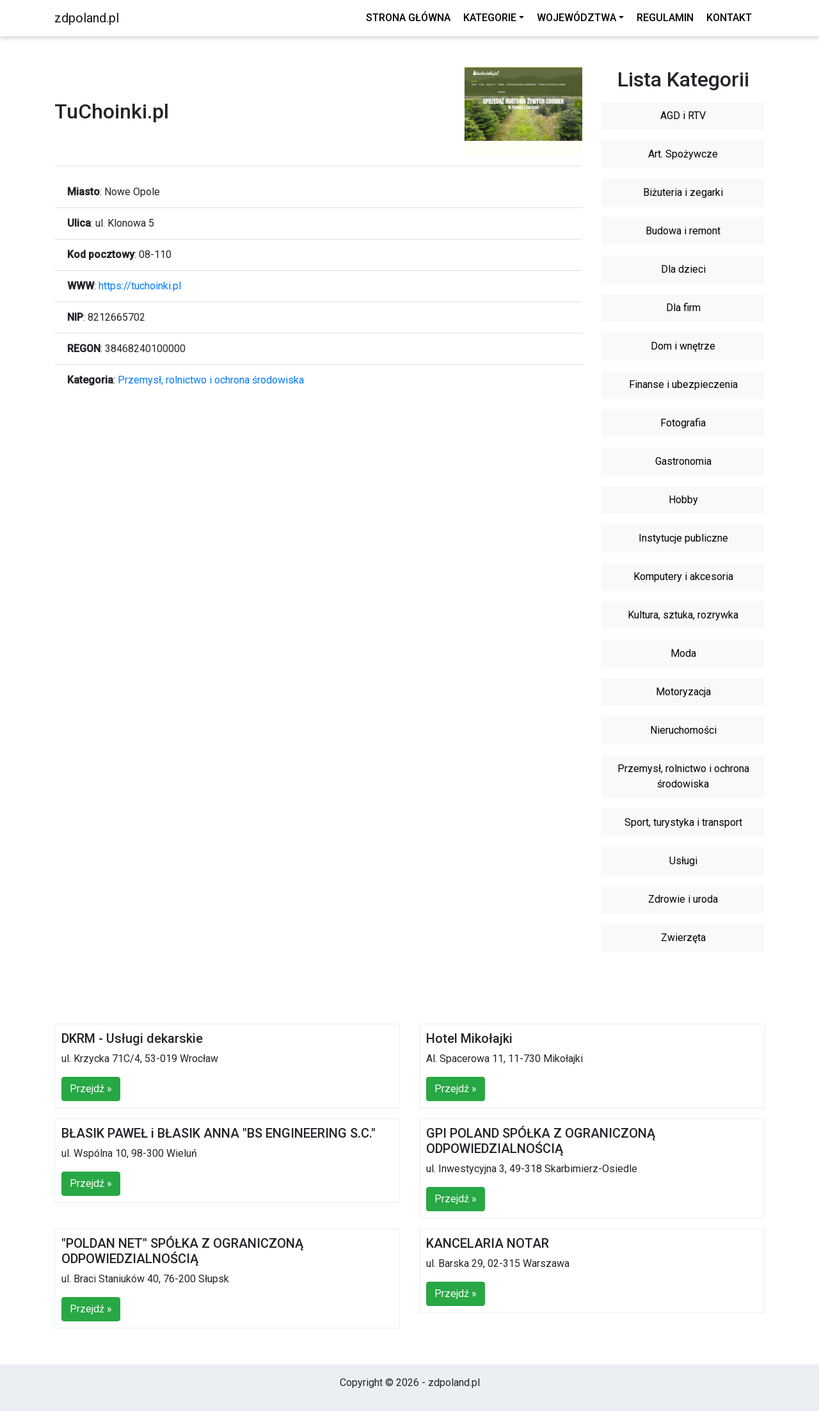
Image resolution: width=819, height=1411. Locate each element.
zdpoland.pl (86, 18)
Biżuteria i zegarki (683, 192)
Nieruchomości (683, 730)
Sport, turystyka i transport (683, 822)
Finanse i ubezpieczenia (683, 384)
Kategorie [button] (489, 18)
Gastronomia (683, 461)
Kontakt (729, 18)
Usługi (683, 861)
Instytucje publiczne (683, 538)
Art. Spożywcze (683, 154)
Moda (683, 653)
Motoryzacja (683, 692)
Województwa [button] (576, 18)
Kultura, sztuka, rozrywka (683, 615)
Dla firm (683, 308)
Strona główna (408, 18)
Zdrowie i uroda (683, 899)
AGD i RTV (683, 115)
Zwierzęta (683, 937)
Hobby (683, 500)
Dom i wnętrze (683, 346)
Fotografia (683, 423)
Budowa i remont (683, 231)
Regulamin (665, 18)
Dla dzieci (683, 269)
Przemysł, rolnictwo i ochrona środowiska (211, 380)
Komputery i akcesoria (683, 576)
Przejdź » (91, 1089)
